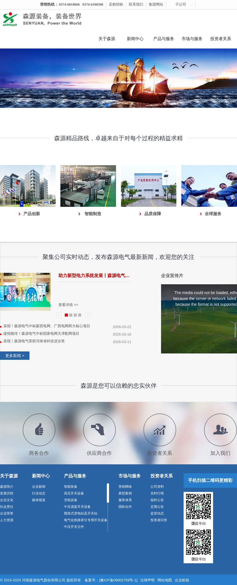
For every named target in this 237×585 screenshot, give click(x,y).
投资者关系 (220, 39)
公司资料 (157, 487)
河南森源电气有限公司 (48, 19)
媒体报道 (38, 500)
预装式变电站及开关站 (80, 513)
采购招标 (116, 4)
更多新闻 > (14, 355)
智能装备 (70, 487)
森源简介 (6, 487)
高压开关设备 (74, 493)
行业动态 (38, 493)
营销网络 (125, 487)
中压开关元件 (74, 527)
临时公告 (157, 500)
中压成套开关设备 (77, 507)
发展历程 (6, 493)
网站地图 (164, 580)
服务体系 (125, 500)
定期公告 (157, 507)
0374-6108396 (92, 4)
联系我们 (136, 4)
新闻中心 (135, 39)
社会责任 (6, 507)
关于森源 (106, 39)
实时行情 (157, 493)
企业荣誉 (6, 513)
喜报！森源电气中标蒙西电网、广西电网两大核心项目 (46, 326)
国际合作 (125, 507)
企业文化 (6, 500)
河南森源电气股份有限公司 (43, 580)
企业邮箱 (182, 580)
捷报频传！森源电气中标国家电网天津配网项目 (41, 333)
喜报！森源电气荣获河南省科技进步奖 (34, 341)
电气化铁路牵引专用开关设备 (85, 520)
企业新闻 (38, 487)
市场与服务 (192, 39)
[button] (107, 104)
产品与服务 (163, 39)
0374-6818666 (69, 4)
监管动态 (157, 513)
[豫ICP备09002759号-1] (118, 580)
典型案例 (125, 493)
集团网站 (156, 4)
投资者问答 (158, 520)
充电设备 (70, 500)
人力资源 (6, 520)
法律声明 (147, 580)
